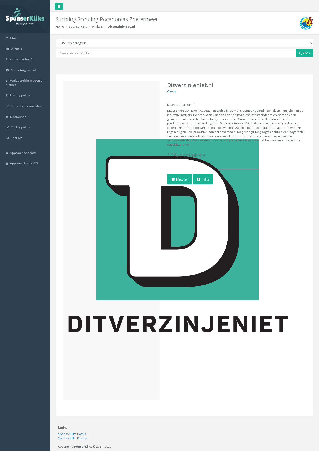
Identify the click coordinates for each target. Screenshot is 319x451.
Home (60, 26)
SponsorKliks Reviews (73, 438)
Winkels (97, 26)
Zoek (304, 53)
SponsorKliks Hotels (72, 434)
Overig (171, 91)
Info (203, 179)
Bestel (179, 179)
